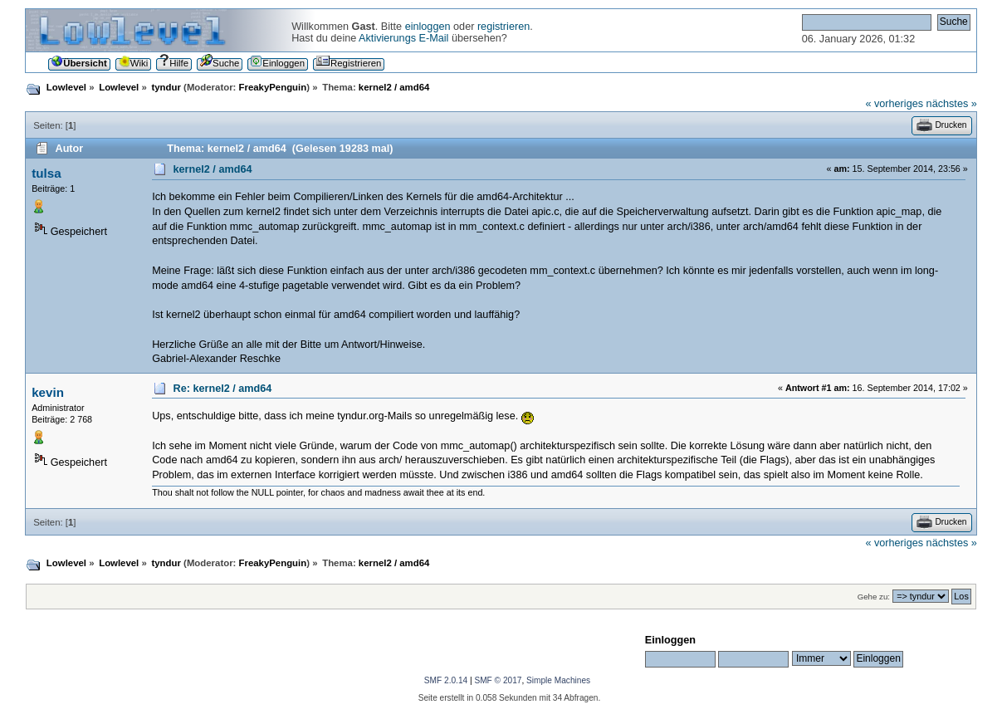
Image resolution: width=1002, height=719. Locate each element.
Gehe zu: (874, 596)
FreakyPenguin (273, 87)
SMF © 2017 (497, 680)
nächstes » (951, 104)
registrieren (503, 26)
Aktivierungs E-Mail (403, 38)
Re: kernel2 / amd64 (223, 388)
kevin (48, 392)
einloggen (428, 26)
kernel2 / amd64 (213, 169)
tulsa (46, 173)
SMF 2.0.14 (445, 680)
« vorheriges (894, 104)
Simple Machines (558, 680)
